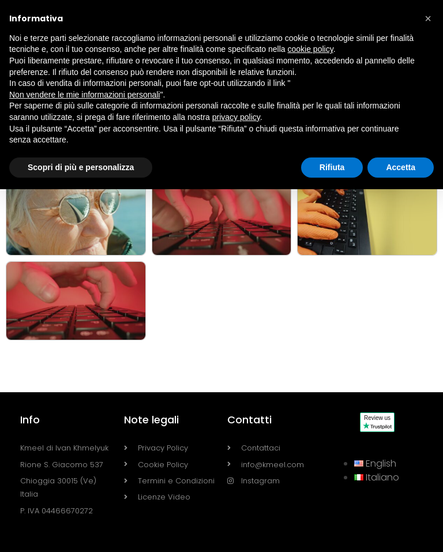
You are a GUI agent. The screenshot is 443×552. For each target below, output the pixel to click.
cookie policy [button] (310, 49)
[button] (428, 18)
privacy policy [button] (236, 117)
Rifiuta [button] (332, 167)
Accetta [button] (400, 167)
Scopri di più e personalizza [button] (81, 167)
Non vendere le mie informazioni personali (84, 94)
